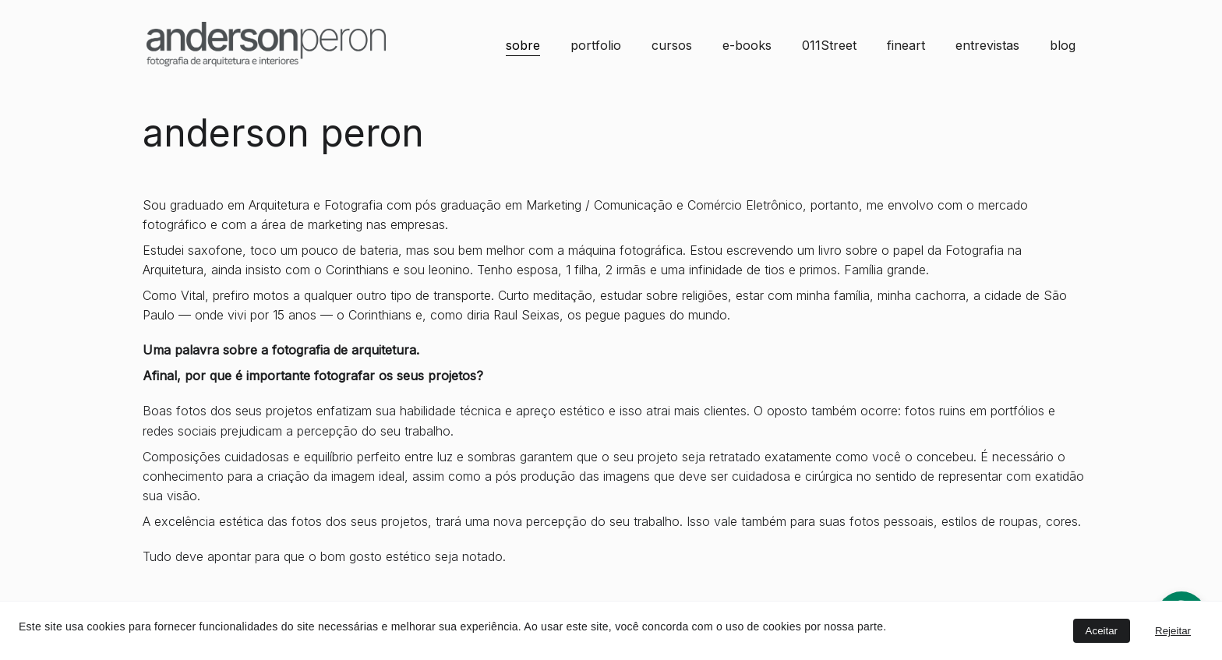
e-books (747, 45)
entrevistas (987, 45)
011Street (829, 45)
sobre (523, 45)
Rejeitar (1173, 631)
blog (1062, 45)
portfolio (595, 45)
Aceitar (1102, 631)
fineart (906, 45)
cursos (672, 45)
